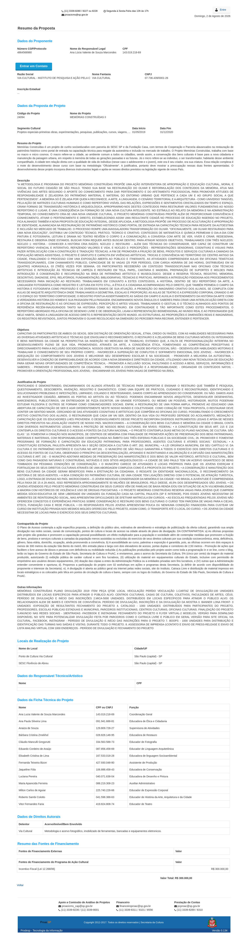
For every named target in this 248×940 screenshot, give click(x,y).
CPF (139, 683)
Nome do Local (28, 648)
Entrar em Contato (34, 66)
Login (217, 9)
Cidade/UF (140, 648)
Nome (22, 683)
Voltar (20, 885)
